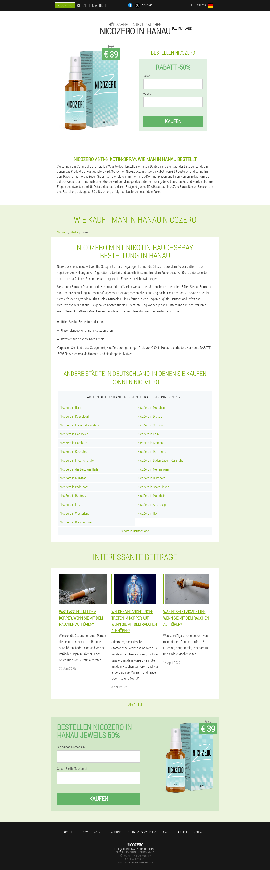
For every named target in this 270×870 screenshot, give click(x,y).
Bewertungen (91, 832)
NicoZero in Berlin (71, 407)
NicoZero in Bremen (150, 443)
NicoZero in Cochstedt (74, 451)
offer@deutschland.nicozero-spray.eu (135, 849)
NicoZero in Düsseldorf (74, 416)
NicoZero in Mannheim (152, 495)
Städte (166, 832)
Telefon (147, 94)
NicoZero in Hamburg (73, 443)
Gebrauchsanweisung (142, 832)
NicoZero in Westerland (75, 513)
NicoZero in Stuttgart (151, 425)
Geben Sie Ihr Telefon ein (72, 768)
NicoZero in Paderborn (74, 487)
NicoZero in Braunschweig (76, 522)
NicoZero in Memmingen (153, 469)
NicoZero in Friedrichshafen (77, 460)
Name (146, 76)
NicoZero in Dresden (151, 416)
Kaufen (173, 121)
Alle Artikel (135, 704)
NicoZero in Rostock (73, 495)
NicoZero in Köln (148, 434)
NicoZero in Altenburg (152, 504)
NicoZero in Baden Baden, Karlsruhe (160, 460)
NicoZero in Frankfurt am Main (79, 425)
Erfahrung (114, 832)
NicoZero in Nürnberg (151, 478)
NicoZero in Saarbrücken (153, 487)
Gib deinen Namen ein (71, 747)
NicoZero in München (151, 407)
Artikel (183, 832)
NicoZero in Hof (148, 513)
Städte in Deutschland (135, 531)
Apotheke (69, 832)
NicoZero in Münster (73, 478)
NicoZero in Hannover (74, 434)
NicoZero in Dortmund (152, 451)
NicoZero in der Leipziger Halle (79, 469)
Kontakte (200, 832)
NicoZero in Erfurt (71, 504)
